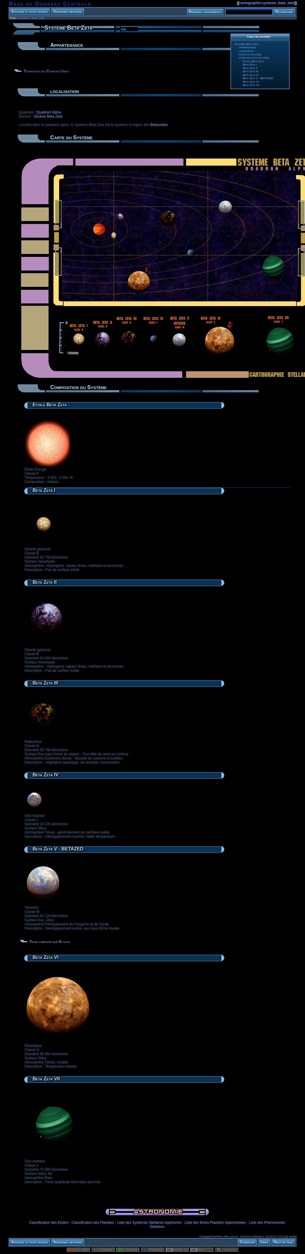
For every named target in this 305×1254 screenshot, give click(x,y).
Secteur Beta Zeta (48, 116)
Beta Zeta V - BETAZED (258, 78)
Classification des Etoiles (48, 1223)
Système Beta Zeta (246, 44)
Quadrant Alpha (48, 112)
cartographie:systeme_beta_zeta (266, 3)
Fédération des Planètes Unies (46, 71)
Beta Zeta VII (251, 85)
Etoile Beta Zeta (253, 61)
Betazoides (159, 125)
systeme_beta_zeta (32, 18)
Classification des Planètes (93, 1223)
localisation (246, 50)
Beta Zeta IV (251, 74)
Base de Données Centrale (50, 4)
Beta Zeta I (249, 64)
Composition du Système (254, 57)
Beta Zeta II (250, 68)
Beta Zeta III (250, 71)
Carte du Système (250, 54)
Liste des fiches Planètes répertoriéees (215, 1223)
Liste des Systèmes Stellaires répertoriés (149, 1223)
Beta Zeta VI (251, 81)
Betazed (64, 942)
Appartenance (247, 47)
